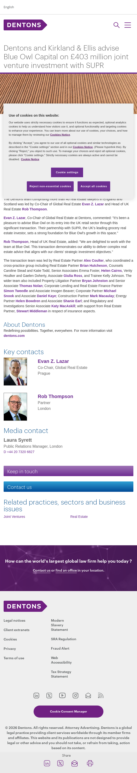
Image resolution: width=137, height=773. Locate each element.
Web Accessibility (61, 659)
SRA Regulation (63, 638)
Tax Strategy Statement (61, 673)
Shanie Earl (72, 301)
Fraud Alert (60, 648)
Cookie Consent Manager (68, 711)
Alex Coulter (94, 260)
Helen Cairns (111, 271)
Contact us (19, 486)
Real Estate (79, 517)
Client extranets (16, 629)
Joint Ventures (14, 517)
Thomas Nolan (31, 286)
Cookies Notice (60, 134)
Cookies (10, 639)
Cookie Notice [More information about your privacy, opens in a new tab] (30, 159)
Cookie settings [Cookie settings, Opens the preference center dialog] (67, 172)
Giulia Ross (73, 276)
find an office (66, 570)
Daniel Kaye (46, 296)
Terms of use (14, 657)
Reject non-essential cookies (50, 186)
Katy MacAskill (63, 306)
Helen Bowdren (28, 301)
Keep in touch (22, 471)
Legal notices (14, 620)
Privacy (10, 648)
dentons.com (14, 336)
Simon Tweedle (16, 291)
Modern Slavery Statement (59, 625)
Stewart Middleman (31, 311)
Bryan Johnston (95, 281)
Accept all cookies (93, 186)
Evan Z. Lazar (93, 204)
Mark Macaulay (102, 296)
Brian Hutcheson (93, 265)
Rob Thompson (34, 209)
